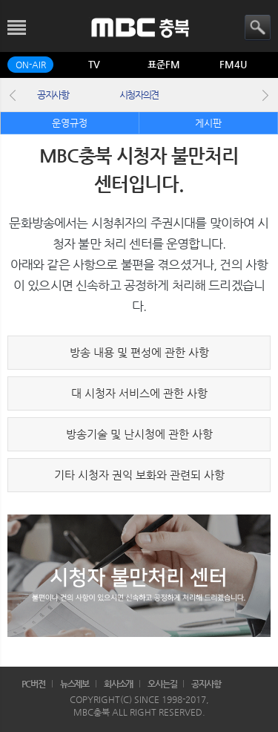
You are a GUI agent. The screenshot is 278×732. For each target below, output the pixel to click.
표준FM (164, 64)
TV (94, 64)
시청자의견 (139, 94)
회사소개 (118, 684)
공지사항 (53, 94)
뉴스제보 (75, 684)
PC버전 (33, 684)
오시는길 (162, 684)
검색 (258, 28)
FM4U (233, 64)
